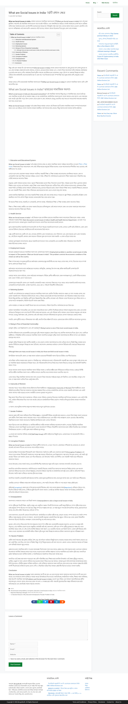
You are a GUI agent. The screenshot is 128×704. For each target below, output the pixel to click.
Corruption (17, 487)
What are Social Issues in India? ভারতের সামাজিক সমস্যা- (28, 37)
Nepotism (67, 487)
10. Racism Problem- (21, 61)
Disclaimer (101, 702)
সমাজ (12, 588)
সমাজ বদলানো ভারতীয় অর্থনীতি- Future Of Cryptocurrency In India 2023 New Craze (108, 56)
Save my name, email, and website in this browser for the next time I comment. (38, 659)
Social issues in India (46, 590)
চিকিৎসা (87, 690)
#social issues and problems (19, 590)
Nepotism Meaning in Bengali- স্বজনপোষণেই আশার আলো (26, 592)
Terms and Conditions (79, 702)
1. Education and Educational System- (25, 39)
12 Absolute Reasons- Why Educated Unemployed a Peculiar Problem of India (32, 594)
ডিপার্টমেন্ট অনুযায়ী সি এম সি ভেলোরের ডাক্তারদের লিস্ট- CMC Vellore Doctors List (107, 78)
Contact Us (110, 702)
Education (37, 590)
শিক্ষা (86, 685)
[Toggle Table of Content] (57, 34)
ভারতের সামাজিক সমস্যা (59, 590)
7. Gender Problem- (20, 54)
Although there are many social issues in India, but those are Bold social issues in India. (38, 50)
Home (87, 3)
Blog (96, 3)
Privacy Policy (92, 702)
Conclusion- (18, 63)
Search (99, 12)
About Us (118, 702)
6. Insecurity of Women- (21, 52)
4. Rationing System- (20, 46)
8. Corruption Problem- (21, 56)
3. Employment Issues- (20, 44)
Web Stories (105, 3)
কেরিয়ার (87, 688)
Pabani (99, 75)
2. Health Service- (19, 41)
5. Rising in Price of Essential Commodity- (26, 48)
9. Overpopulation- (19, 58)
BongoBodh (21, 702)
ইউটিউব (115, 3)
